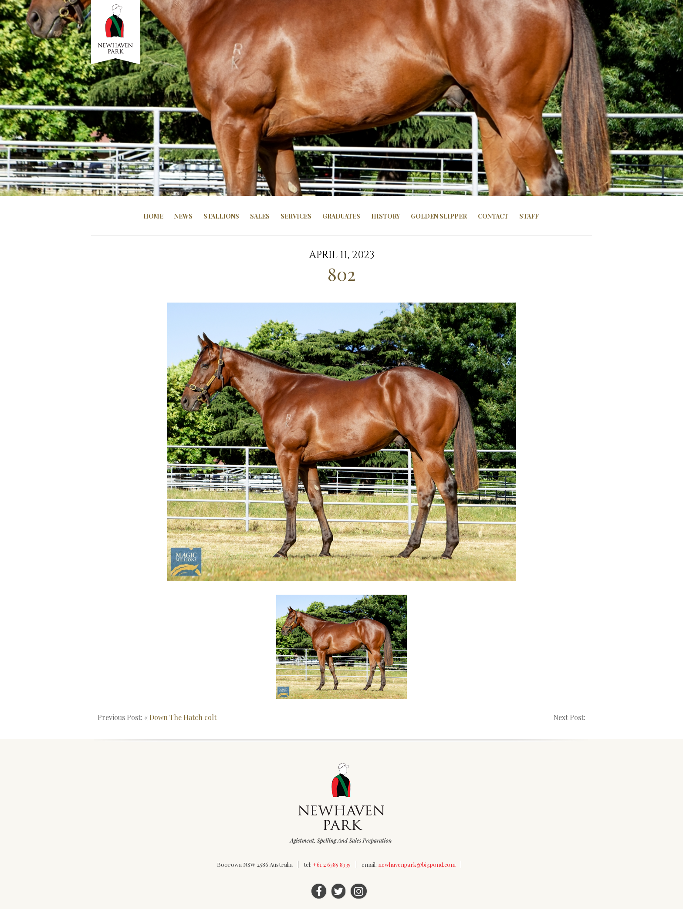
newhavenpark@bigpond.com (417, 864)
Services (296, 216)
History (385, 216)
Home (153, 216)
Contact (493, 216)
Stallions (221, 216)
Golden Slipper (439, 216)
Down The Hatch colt (182, 717)
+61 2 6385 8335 (332, 864)
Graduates (341, 216)
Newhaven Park (116, 32)
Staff (529, 216)
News (183, 216)
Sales (260, 216)
